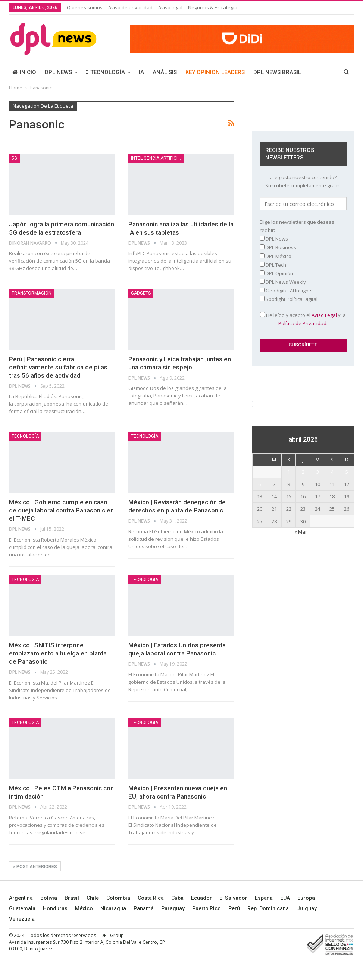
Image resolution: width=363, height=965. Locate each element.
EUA (285, 898)
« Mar (300, 531)
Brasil (72, 898)
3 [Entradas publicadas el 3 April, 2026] (317, 472)
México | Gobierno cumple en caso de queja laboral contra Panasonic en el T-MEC (61, 510)
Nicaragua (113, 908)
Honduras (55, 908)
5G (14, 158)
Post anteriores (35, 866)
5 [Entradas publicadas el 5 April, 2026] (346, 472)
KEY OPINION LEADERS (215, 72)
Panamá (144, 908)
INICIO (24, 72)
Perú (234, 908)
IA (141, 72)
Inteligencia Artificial (157, 158)
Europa (306, 898)
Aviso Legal (324, 315)
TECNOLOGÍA (105, 72)
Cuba (177, 898)
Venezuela (22, 919)
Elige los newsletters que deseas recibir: (297, 226)
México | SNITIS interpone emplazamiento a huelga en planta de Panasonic (58, 653)
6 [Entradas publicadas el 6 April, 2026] (259, 484)
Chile (93, 898)
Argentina (21, 898)
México (84, 908)
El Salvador (233, 898)
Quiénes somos (85, 7)
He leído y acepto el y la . (303, 319)
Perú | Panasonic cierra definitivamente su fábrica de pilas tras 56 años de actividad (58, 367)
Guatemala (22, 908)
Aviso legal (170, 7)
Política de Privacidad (302, 323)
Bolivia (48, 898)
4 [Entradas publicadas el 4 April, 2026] (332, 472)
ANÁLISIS (165, 72)
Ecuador (201, 898)
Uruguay (306, 908)
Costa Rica (151, 898)
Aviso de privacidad (130, 7)
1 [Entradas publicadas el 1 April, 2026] (288, 472)
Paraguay (173, 908)
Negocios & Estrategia (212, 7)
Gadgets (141, 293)
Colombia (118, 898)
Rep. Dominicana (268, 908)
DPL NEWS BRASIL (277, 72)
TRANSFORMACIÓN (31, 293)
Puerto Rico (206, 908)
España (264, 898)
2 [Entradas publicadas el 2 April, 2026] (303, 472)
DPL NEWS (58, 72)
